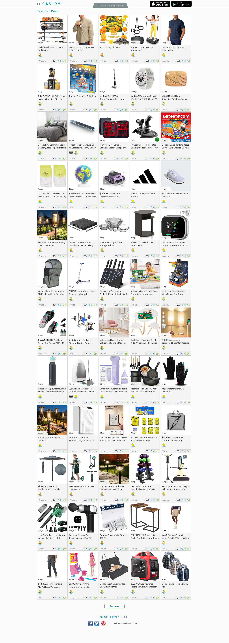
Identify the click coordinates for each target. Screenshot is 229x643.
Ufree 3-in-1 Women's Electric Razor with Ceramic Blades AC (113, 390)
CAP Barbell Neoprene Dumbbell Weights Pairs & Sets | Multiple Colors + (143, 489)
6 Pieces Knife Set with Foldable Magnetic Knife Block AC (113, 294)
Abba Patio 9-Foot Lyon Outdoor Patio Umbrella (49, 488)
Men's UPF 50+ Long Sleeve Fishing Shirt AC (81, 49)
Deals (101, 5)
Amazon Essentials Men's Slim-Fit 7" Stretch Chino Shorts (176, 538)
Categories (115, 5)
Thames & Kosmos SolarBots (82, 96)
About (103, 616)
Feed (124, 616)
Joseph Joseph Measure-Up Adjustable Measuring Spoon (82, 146)
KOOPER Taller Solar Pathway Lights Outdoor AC (51, 244)
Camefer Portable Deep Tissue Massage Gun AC (80, 536)
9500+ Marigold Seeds (110, 47)
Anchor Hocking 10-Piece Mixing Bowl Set (111, 244)
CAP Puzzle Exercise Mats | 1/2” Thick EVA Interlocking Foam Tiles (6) (81, 245)
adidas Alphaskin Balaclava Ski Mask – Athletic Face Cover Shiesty (52, 294)
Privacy (114, 616)
